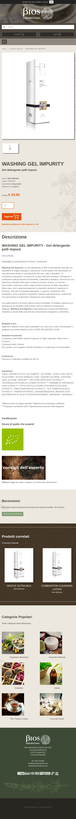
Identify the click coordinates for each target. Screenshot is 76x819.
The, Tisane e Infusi (19, 719)
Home (4, 49)
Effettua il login (8, 482)
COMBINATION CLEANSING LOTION (56, 587)
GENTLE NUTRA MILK (19, 585)
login (57, 34)
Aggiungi (11, 216)
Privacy (45, 2)
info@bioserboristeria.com (38, 763)
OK (51, 2)
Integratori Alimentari (19, 657)
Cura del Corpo (57, 719)
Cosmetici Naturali (16, 49)
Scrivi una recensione (12, 514)
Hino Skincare (13, 178)
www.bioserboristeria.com (38, 766)
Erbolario (19, 688)
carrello (19, 34)
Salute (57, 688)
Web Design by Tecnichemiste (38, 807)
